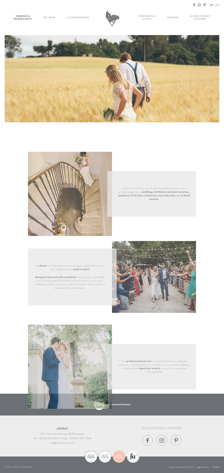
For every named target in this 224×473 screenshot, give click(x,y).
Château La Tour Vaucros (112, 17)
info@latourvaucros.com (62, 443)
